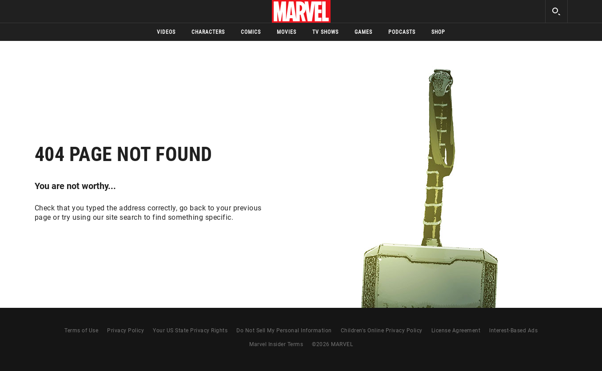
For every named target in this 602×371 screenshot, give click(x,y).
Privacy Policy (125, 330)
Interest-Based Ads (513, 330)
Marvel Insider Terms (276, 344)
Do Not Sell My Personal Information (284, 330)
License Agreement (456, 330)
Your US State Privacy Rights (190, 330)
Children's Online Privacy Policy (382, 330)
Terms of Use (81, 330)
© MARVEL (332, 344)
